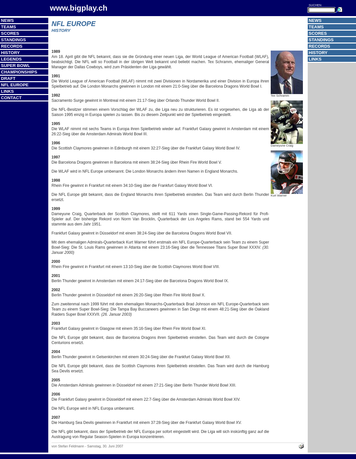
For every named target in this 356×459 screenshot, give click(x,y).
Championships (19, 72)
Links (7, 91)
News (7, 20)
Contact (11, 97)
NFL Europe (15, 84)
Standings (13, 39)
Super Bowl (15, 65)
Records (12, 46)
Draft (8, 78)
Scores (10, 33)
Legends (11, 59)
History (10, 52)
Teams (8, 26)
